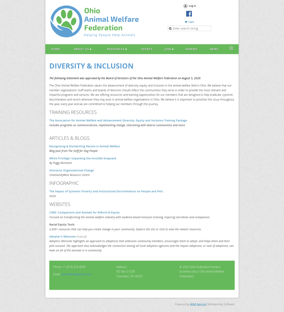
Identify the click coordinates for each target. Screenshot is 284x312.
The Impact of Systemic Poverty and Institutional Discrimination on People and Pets (106, 191)
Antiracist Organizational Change (71, 170)
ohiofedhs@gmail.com (76, 274)
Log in (192, 6)
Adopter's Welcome (62, 236)
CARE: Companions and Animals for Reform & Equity (84, 212)
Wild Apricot (198, 304)
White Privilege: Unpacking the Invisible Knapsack (82, 158)
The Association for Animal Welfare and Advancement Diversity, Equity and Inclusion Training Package (118, 120)
